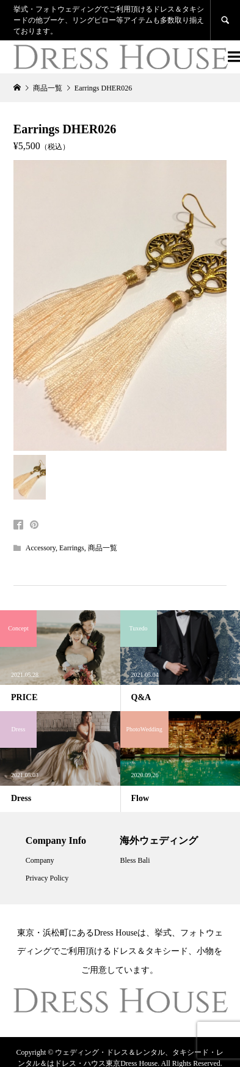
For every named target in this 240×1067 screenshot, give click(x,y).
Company (40, 860)
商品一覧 (102, 548)
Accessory (41, 548)
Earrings (71, 548)
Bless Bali (135, 860)
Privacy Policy (47, 878)
